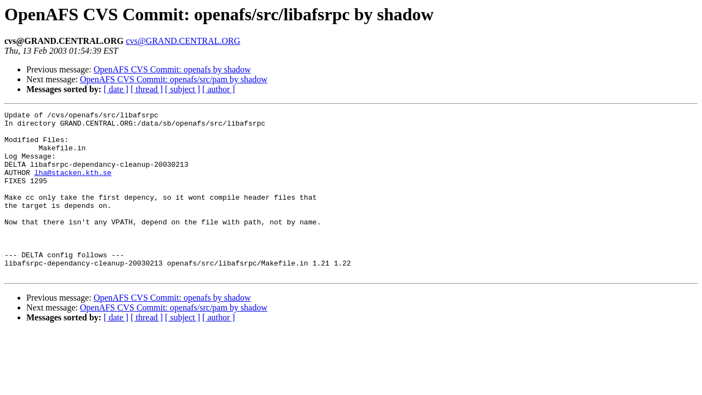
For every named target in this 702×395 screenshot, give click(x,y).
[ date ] (116, 89)
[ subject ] (182, 89)
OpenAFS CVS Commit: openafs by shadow (172, 69)
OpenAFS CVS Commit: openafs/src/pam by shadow (174, 79)
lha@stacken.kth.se (73, 185)
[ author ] (218, 89)
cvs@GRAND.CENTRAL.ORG (183, 41)
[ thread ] (147, 89)
